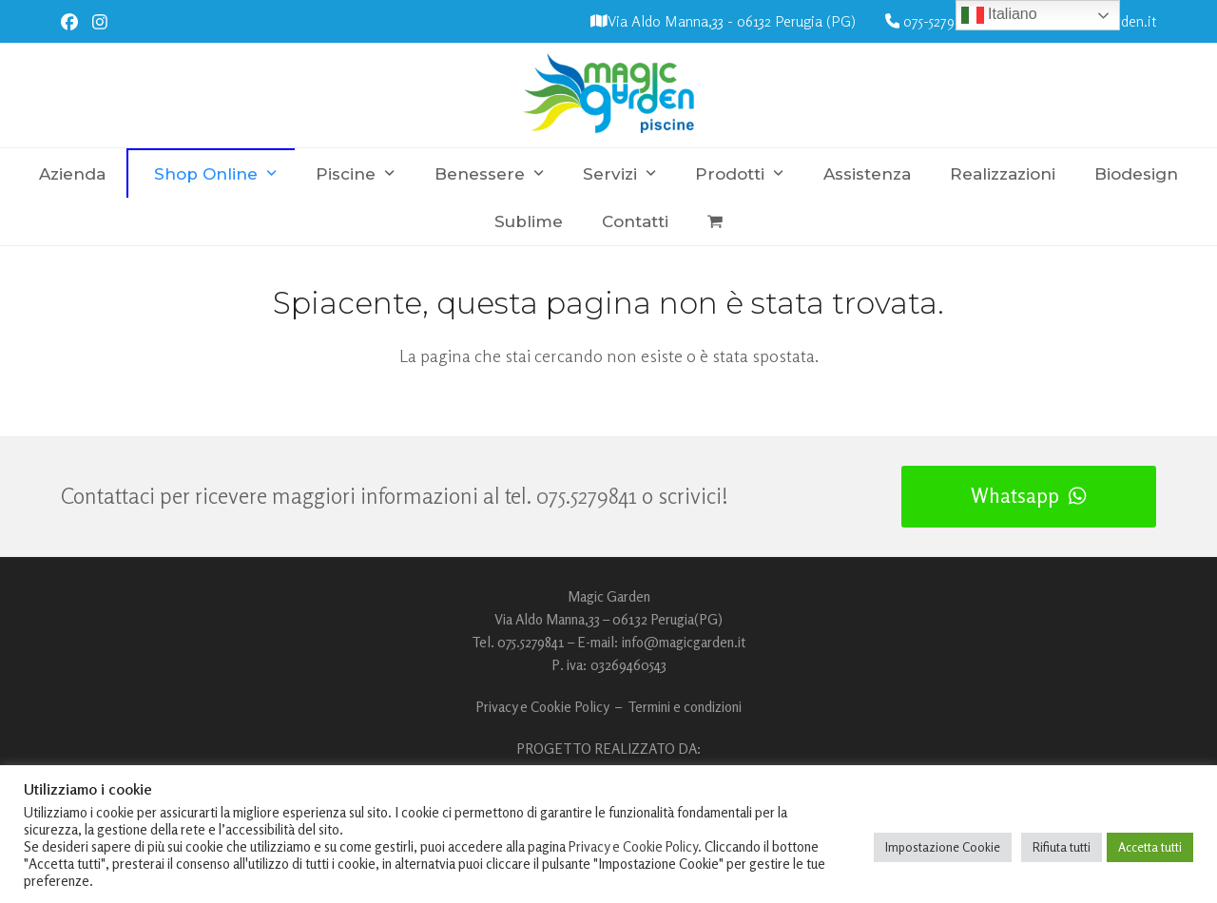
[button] (715, 221)
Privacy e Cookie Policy (542, 707)
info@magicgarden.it (683, 642)
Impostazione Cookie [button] (942, 847)
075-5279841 (939, 21)
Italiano (999, 15)
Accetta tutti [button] (1150, 847)
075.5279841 (586, 495)
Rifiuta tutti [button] (1062, 847)
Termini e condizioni (685, 707)
